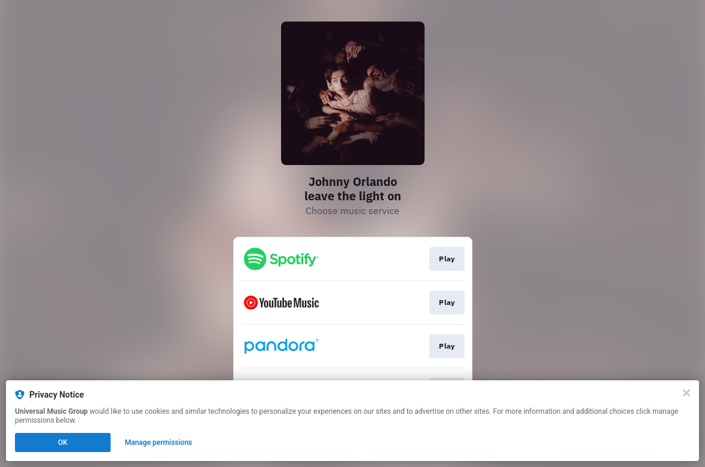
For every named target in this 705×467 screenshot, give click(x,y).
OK (63, 442)
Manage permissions (159, 442)
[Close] (686, 392)
